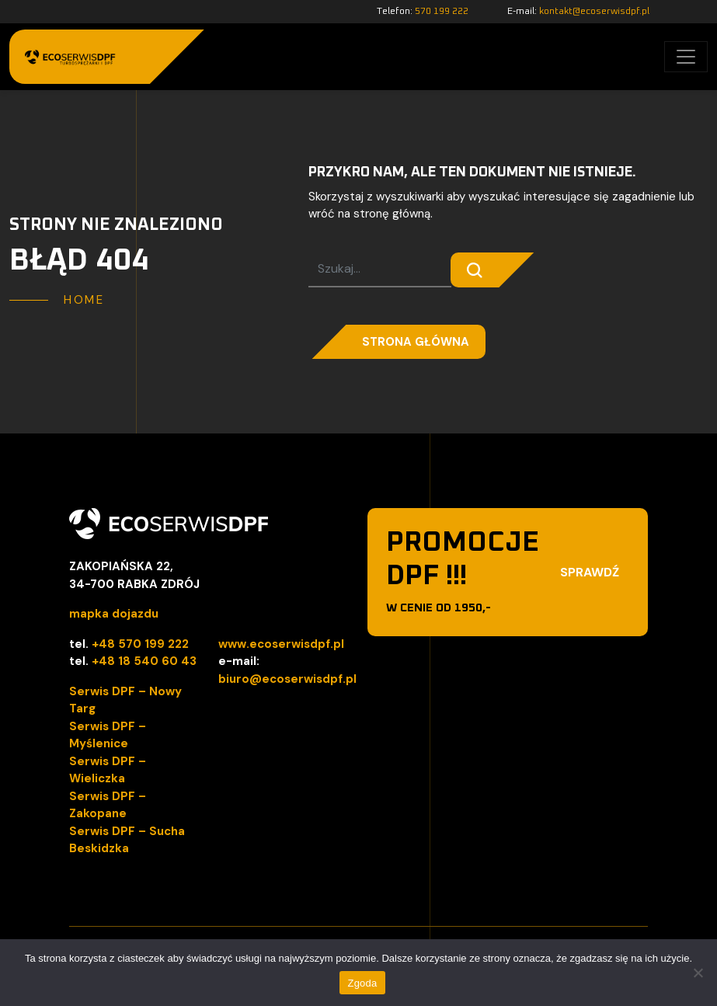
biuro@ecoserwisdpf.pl (287, 679)
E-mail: (578, 11)
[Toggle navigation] (686, 56)
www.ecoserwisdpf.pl (281, 644)
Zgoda (362, 983)
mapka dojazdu (113, 613)
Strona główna (415, 342)
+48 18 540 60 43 (144, 661)
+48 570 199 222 (140, 644)
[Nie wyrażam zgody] (697, 972)
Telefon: (422, 11)
